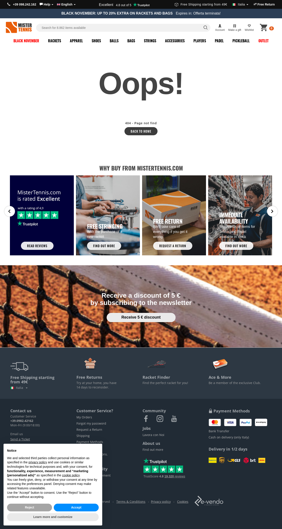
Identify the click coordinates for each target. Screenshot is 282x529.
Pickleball (241, 40)
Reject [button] (29, 507)
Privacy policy (161, 501)
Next (272, 211)
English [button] (66, 4)
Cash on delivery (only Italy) (229, 437)
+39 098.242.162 (21, 4)
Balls (114, 40)
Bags (131, 40)
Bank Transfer (219, 431)
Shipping (83, 436)
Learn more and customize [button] (52, 517)
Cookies (182, 501)
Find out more (153, 449)
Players (199, 40)
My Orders (84, 417)
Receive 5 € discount (141, 317)
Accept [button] (76, 507)
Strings (150, 40)
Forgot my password (91, 423)
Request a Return (89, 429)
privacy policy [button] (37, 462)
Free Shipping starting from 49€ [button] (211, 4)
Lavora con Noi (153, 435)
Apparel (76, 40)
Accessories (175, 40)
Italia (19, 388)
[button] (46, 4)
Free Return (264, 4)
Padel (219, 40)
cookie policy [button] (71, 475)
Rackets (54, 40)
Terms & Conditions (130, 501)
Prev (9, 211)
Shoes (96, 40)
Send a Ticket (20, 439)
